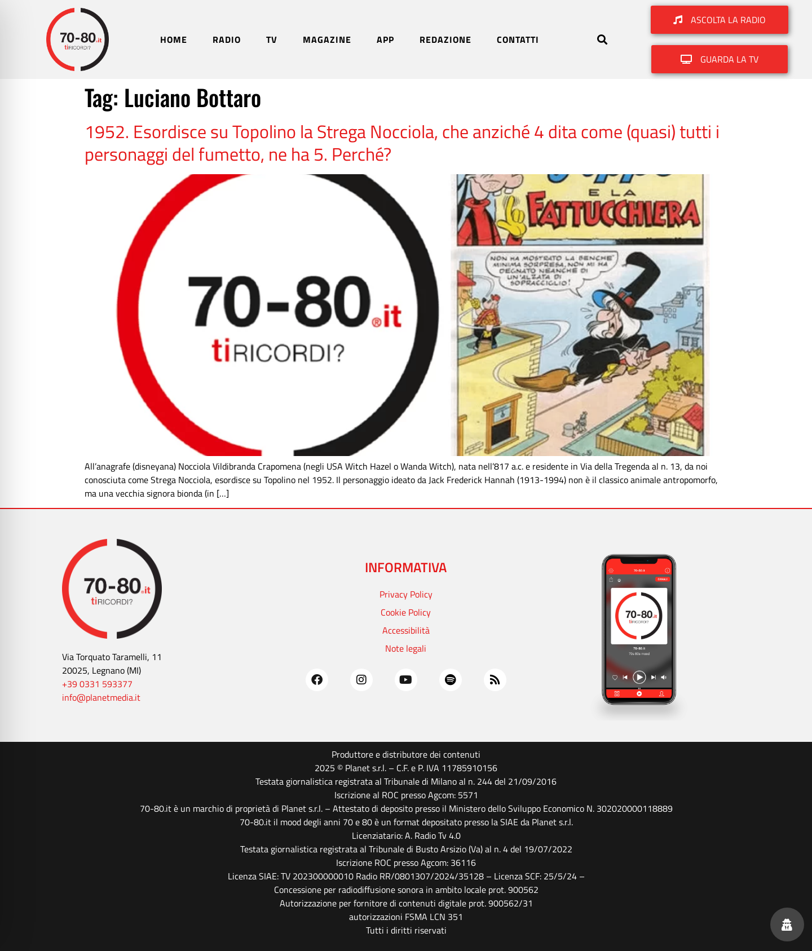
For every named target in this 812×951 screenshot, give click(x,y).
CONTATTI (518, 39)
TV (271, 39)
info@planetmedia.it (101, 697)
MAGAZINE (327, 39)
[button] (602, 39)
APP (385, 39)
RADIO (227, 39)
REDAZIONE (445, 39)
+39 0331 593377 (97, 684)
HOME (173, 39)
